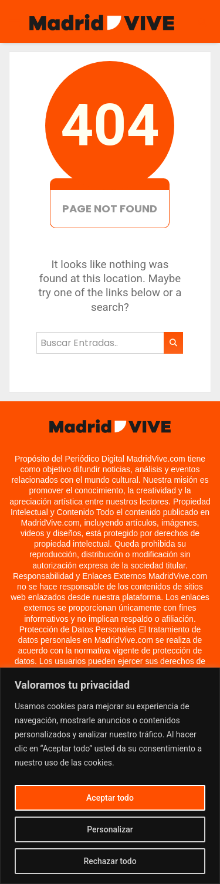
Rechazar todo (109, 861)
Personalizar (110, 829)
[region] (110, 776)
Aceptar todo (110, 797)
